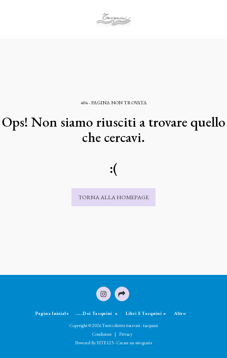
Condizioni (102, 334)
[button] (8, 19)
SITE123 (105, 343)
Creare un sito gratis (134, 343)
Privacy (125, 334)
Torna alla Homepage (113, 197)
